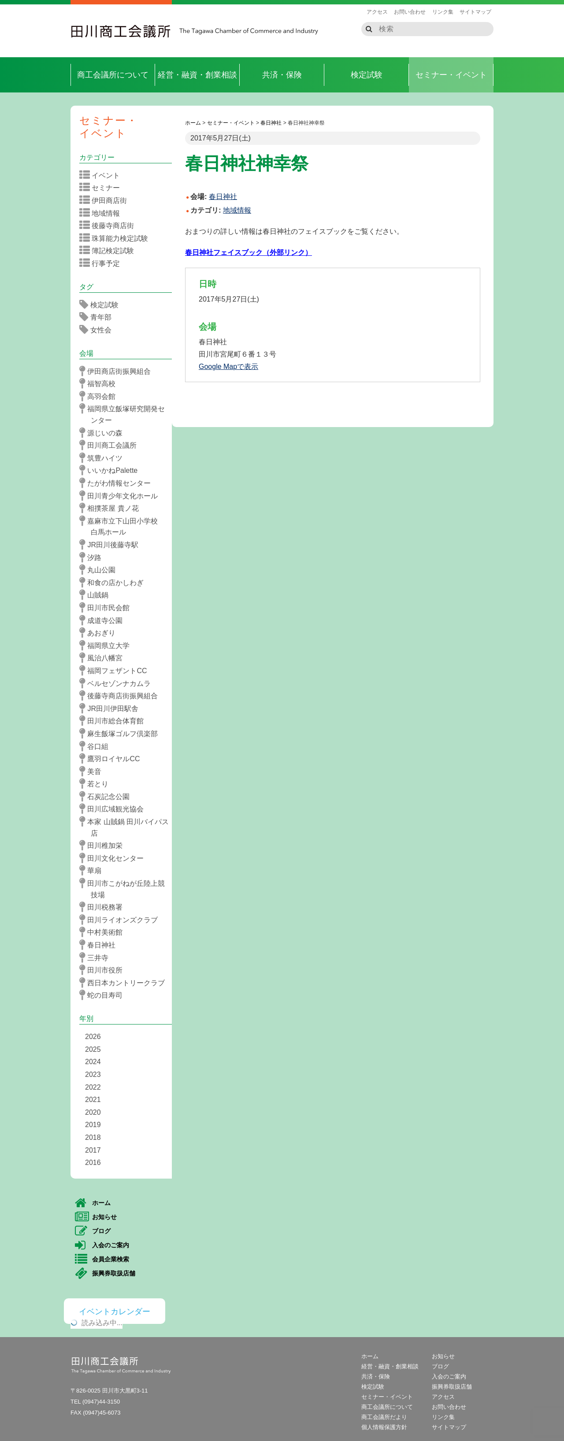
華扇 (93, 870)
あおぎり (100, 632)
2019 (93, 1124)
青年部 (98, 317)
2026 (93, 1036)
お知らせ (96, 1217)
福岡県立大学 (107, 645)
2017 (93, 1150)
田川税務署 (103, 907)
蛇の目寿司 (103, 995)
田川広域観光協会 (114, 808)
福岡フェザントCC (116, 670)
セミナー (102, 187)
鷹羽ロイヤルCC (112, 758)
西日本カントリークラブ (125, 982)
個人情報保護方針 (384, 1427)
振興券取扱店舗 (105, 1274)
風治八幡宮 (103, 657)
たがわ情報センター (118, 483)
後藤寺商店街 (109, 225)
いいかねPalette (111, 470)
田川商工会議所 (121, 31)
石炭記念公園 (107, 796)
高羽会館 (100, 396)
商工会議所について (112, 74)
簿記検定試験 (109, 250)
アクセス (377, 12)
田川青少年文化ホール (121, 495)
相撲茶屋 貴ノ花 (112, 508)
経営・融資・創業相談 (197, 74)
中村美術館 (103, 932)
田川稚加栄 (103, 845)
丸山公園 (100, 569)
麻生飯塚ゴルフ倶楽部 (121, 733)
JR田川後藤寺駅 (111, 544)
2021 (93, 1099)
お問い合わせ (410, 12)
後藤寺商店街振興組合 (121, 695)
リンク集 (442, 12)
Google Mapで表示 (228, 366)
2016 (93, 1162)
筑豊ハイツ (103, 458)
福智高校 (100, 383)
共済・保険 (282, 74)
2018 (93, 1137)
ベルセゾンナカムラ (118, 683)
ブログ (93, 1231)
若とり (96, 783)
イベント (102, 175)
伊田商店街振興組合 (118, 371)
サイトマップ (475, 12)
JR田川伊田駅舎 (111, 708)
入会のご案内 (102, 1245)
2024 (93, 1061)
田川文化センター (114, 858)
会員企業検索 (102, 1259)
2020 (93, 1112)
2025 (93, 1049)
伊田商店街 (106, 200)
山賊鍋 (96, 595)
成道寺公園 (103, 620)
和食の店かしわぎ (114, 582)
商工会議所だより (384, 1417)
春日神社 (100, 945)
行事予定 (102, 263)
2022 (93, 1087)
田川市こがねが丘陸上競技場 (125, 888)
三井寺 (96, 957)
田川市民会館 (107, 607)
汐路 (93, 557)
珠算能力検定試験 (116, 238)
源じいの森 (103, 433)
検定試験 (366, 74)
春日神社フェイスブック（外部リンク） (248, 252)
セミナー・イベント (451, 74)
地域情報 (237, 210)
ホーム (93, 1203)
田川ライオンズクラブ (121, 919)
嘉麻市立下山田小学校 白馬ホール (125, 526)
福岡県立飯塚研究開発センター (125, 413)
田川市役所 (103, 970)
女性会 (98, 329)
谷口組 (96, 746)
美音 (93, 771)
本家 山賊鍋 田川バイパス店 (127, 826)
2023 (93, 1074)
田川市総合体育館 (114, 720)
